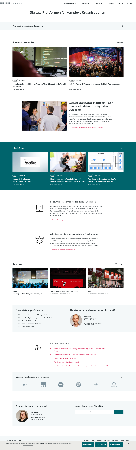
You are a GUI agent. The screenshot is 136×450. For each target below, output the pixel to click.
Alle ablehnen (101, 445)
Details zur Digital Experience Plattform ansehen (87, 127)
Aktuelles (111, 3)
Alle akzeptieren (115, 445)
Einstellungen (87, 445)
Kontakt (107, 440)
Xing (92, 440)
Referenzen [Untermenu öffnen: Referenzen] (86, 3)
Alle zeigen (120, 42)
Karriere (129, 3)
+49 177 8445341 (89, 325)
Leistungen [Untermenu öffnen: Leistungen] (99, 3)
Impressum (115, 440)
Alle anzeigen (119, 264)
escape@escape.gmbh (38, 417)
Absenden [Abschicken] (118, 412)
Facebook (99, 440)
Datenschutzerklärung (28, 445)
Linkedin (86, 440)
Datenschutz (125, 440)
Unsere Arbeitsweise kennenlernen (63, 250)
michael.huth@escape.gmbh (93, 323)
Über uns (120, 3)
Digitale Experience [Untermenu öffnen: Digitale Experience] (70, 3)
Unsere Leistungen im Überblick (62, 220)
